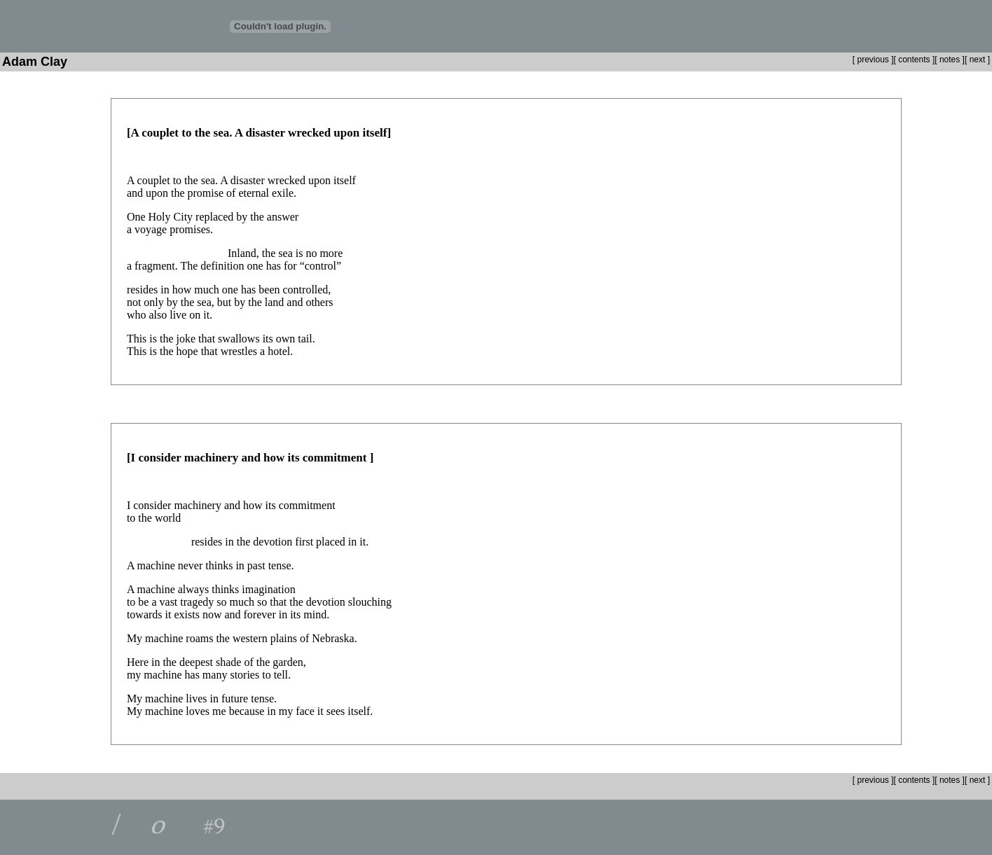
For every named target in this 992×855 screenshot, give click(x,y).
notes (949, 59)
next (979, 59)
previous (872, 59)
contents (914, 59)
